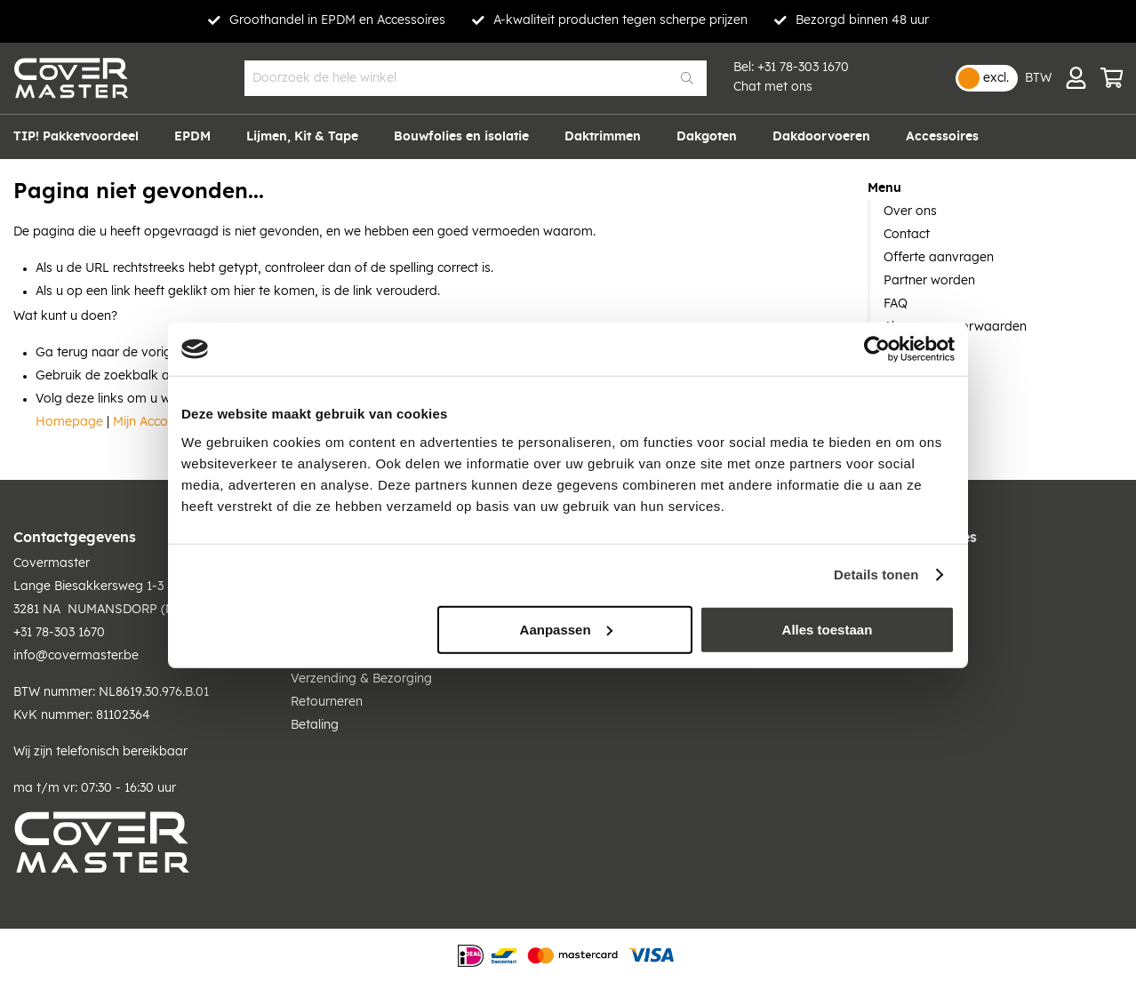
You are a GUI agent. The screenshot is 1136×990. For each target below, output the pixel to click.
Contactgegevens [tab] (74, 538)
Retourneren (327, 702)
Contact (907, 234)
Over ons (910, 211)
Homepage (69, 422)
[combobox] (475, 78)
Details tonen (876, 574)
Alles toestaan (827, 628)
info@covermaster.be (76, 656)
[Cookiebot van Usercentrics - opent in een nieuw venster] (877, 349)
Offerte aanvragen (939, 257)
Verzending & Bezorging (361, 679)
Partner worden (929, 281)
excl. (996, 78)
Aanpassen (566, 628)
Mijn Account (150, 422)
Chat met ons (772, 87)
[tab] (995, 188)
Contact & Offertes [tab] (911, 538)
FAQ (896, 304)
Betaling (315, 725)
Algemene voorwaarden (955, 327)
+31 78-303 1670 (803, 67)
